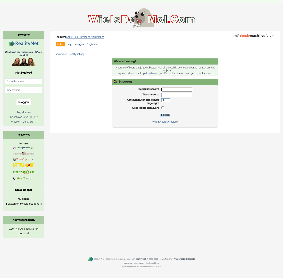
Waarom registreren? (23, 121)
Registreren (93, 44)
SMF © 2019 (139, 263)
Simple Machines (152, 263)
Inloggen (79, 44)
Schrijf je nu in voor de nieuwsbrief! (85, 37)
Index (60, 44)
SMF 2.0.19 (128, 263)
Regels (191, 259)
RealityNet (141, 259)
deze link (150, 73)
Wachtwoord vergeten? (165, 121)
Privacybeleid (180, 259)
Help (69, 44)
